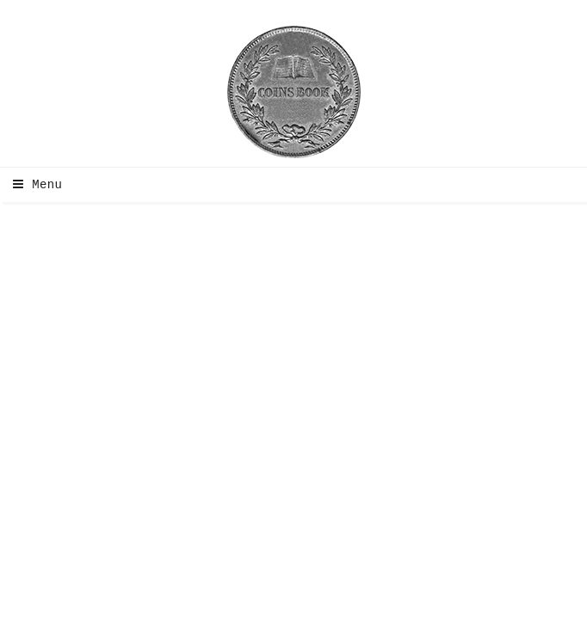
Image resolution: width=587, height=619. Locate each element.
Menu (33, 185)
